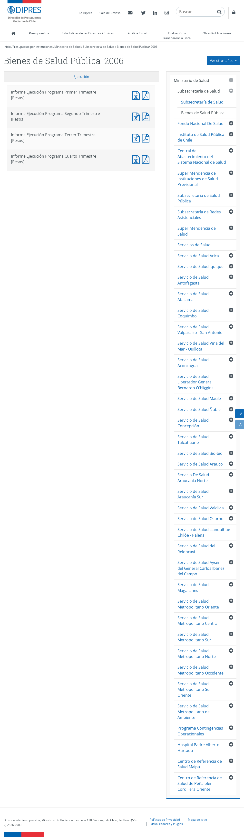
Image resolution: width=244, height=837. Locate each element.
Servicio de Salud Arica (198, 255)
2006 (154, 47)
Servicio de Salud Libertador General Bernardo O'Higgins (195, 382)
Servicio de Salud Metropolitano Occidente (200, 670)
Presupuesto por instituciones (32, 47)
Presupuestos (39, 33)
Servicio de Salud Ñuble (199, 409)
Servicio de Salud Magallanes (193, 587)
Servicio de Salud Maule (199, 398)
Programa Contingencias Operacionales (200, 730)
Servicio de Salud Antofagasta (193, 280)
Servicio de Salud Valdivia (200, 508)
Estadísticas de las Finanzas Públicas (88, 33)
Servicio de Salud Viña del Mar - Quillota (200, 346)
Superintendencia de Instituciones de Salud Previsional (197, 179)
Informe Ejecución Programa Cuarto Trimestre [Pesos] (137, 158)
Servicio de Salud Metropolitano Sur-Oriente (195, 689)
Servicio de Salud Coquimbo (193, 313)
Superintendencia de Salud (196, 231)
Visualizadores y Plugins (166, 824)
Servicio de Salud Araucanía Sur (193, 494)
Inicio (7, 47)
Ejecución (81, 76)
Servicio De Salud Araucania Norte (193, 477)
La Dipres (85, 13)
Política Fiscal (136, 33)
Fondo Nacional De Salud (200, 123)
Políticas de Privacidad (165, 819)
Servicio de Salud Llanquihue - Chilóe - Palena (204, 532)
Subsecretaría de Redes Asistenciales (199, 214)
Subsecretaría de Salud (98, 47)
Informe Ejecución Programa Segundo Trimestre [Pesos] (137, 116)
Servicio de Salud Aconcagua (193, 362)
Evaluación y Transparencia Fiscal (176, 35)
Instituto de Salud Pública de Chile (200, 137)
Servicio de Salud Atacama (193, 296)
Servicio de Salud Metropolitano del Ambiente (194, 711)
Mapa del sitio (197, 819)
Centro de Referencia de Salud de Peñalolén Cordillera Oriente (199, 783)
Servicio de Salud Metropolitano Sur (194, 637)
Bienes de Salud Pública (133, 47)
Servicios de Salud (194, 244)
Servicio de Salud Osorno (200, 518)
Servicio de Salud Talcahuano (193, 439)
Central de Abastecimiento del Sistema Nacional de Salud (201, 156)
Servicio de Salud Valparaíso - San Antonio (200, 329)
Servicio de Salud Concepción (193, 423)
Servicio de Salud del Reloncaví (196, 548)
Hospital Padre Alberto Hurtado (198, 747)
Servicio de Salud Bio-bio (200, 453)
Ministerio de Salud (67, 47)
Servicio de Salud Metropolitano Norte (196, 653)
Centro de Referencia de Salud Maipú (199, 764)
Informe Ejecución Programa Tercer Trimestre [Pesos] (137, 137)
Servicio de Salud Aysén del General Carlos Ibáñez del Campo (200, 568)
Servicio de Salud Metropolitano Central (197, 620)
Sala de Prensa (109, 13)
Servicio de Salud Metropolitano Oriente (198, 604)
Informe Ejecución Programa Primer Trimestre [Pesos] (137, 94)
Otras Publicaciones (217, 33)
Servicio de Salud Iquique (200, 266)
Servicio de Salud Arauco (200, 464)
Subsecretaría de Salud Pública (198, 198)
